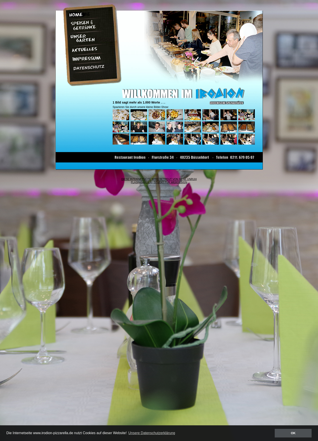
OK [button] (293, 433)
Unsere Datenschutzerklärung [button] (151, 433)
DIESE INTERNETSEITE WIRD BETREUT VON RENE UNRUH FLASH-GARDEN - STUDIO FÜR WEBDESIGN (159, 181)
